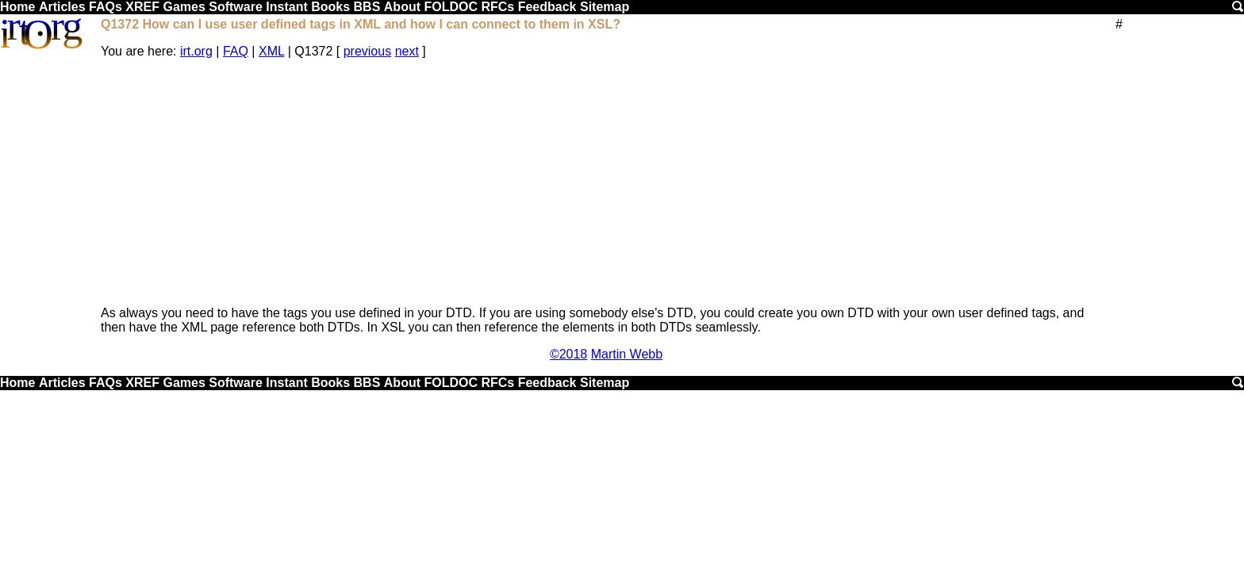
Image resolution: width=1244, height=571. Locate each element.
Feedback (547, 6)
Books (330, 6)
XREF (142, 6)
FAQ (235, 51)
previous (367, 51)
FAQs (105, 6)
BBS (367, 6)
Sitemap (604, 6)
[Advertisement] (606, 182)
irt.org (196, 51)
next (407, 51)
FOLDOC (451, 6)
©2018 (568, 354)
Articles (62, 6)
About (402, 6)
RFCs (497, 6)
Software (236, 6)
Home (17, 6)
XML (271, 51)
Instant (286, 6)
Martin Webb (626, 354)
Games (184, 6)
